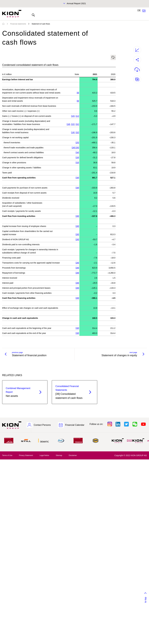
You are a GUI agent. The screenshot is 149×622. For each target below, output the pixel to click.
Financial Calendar (74, 425)
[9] (78, 93)
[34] (77, 152)
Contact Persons (42, 425)
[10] (72, 116)
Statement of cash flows (41, 24)
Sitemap (59, 455)
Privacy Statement (26, 455)
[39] (77, 178)
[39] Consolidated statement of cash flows (69, 391)
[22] (72, 124)
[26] (73, 147)
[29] (77, 157)
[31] (77, 124)
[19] (72, 132)
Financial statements (18, 24)
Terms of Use (7, 455)
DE (139, 10)
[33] (77, 162)
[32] (77, 132)
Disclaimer (73, 455)
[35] (77, 147)
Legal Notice (44, 455)
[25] (77, 142)
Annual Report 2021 (76, 3)
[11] (77, 116)
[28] (77, 226)
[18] (68, 124)
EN (144, 10)
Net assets (20, 391)
